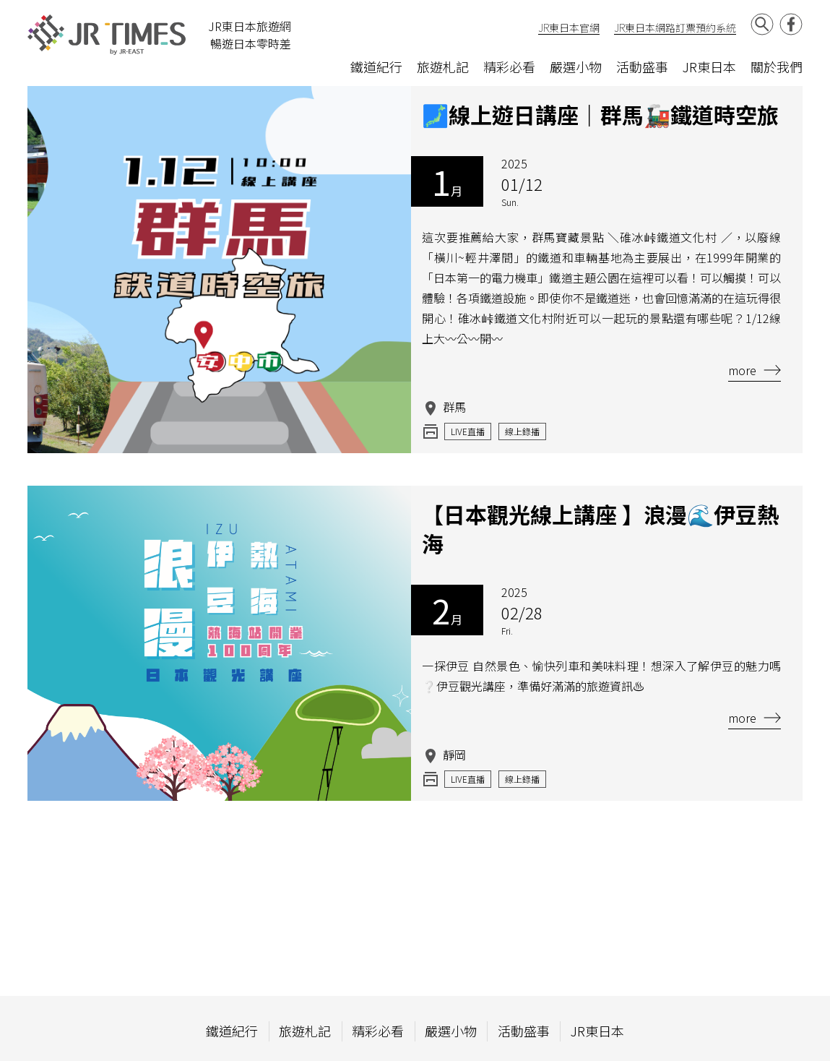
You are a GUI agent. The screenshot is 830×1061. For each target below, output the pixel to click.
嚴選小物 (576, 66)
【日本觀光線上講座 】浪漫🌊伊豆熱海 (600, 528)
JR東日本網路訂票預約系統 (675, 27)
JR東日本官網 (569, 27)
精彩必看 (509, 66)
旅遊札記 (443, 66)
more (754, 370)
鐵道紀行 (376, 66)
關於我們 (777, 66)
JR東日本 (709, 66)
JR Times (106, 34)
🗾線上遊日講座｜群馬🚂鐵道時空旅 (600, 114)
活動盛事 (642, 66)
